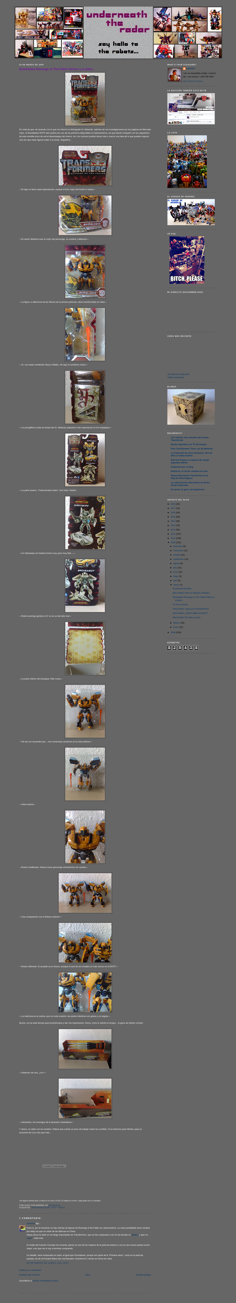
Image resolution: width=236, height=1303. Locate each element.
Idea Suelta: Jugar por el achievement (191, 609)
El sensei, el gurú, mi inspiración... (188, 489)
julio (175, 567)
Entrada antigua (143, 1275)
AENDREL (191, 68)
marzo (176, 585)
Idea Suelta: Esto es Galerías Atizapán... (192, 593)
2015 (173, 517)
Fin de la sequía (180, 604)
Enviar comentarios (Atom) (45, 1280)
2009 (173, 542)
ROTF (54, 1208)
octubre (177, 555)
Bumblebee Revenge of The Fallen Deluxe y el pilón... (57, 69)
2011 (173, 534)
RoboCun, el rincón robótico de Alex (189, 471)
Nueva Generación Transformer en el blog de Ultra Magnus (189, 476)
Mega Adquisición (40, 1208)
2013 (173, 525)
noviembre (178, 550)
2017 (173, 508)
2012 (173, 529)
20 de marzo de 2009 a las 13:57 (48, 1263)
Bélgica (135, 1235)
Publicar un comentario (30, 1270)
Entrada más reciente (29, 1275)
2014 (173, 521)
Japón (29, 1238)
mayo (176, 576)
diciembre (178, 546)
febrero (177, 623)
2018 (173, 504)
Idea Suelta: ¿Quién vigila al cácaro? (190, 613)
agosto (176, 563)
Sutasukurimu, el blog (182, 467)
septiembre (178, 559)
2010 (173, 538)
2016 (173, 512)
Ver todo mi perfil (193, 81)
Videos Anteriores (175, 377)
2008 (173, 632)
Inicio (87, 1275)
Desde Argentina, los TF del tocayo (188, 444)
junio (175, 572)
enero (176, 627)
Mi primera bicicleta (182, 588)
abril (175, 580)
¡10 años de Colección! (178, 374)
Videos (61, 1208)
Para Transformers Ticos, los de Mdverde (192, 448)
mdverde (31, 1223)
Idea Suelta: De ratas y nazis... (187, 617)
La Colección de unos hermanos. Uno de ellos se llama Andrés (191, 454)
